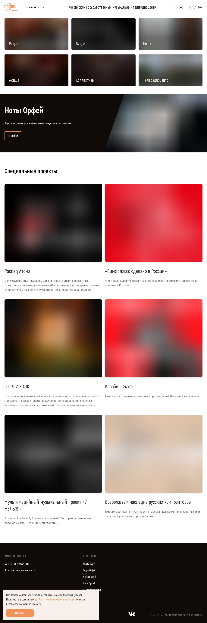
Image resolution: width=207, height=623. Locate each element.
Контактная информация (17, 563)
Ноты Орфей (89, 583)
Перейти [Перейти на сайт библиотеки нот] (15, 136)
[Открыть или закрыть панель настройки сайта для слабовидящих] (181, 7)
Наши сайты (36, 7)
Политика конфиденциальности (20, 570)
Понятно (20, 613)
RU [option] (190, 7)
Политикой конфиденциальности (56, 599)
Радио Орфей (89, 563)
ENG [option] (200, 7)
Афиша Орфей (89, 577)
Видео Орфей (89, 570)
